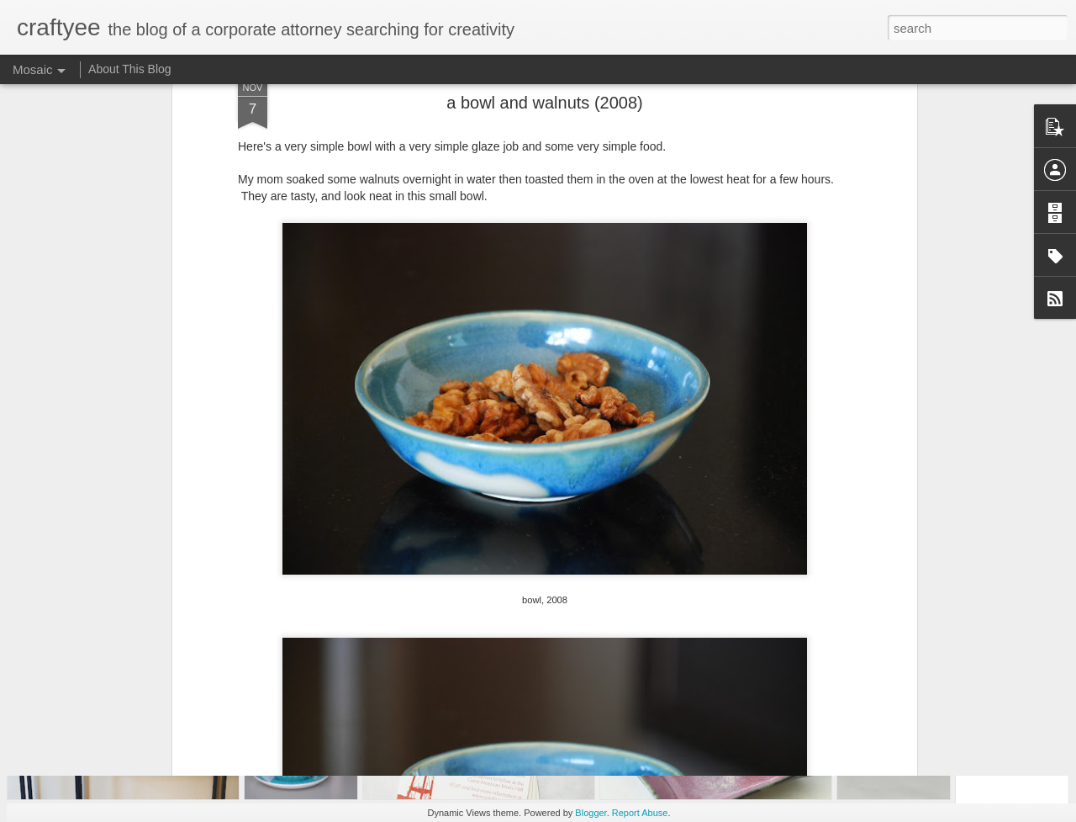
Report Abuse (640, 813)
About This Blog (129, 69)
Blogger (590, 813)
